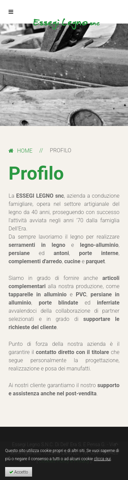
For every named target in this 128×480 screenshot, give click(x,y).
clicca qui (102, 458)
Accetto (18, 472)
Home (24, 150)
